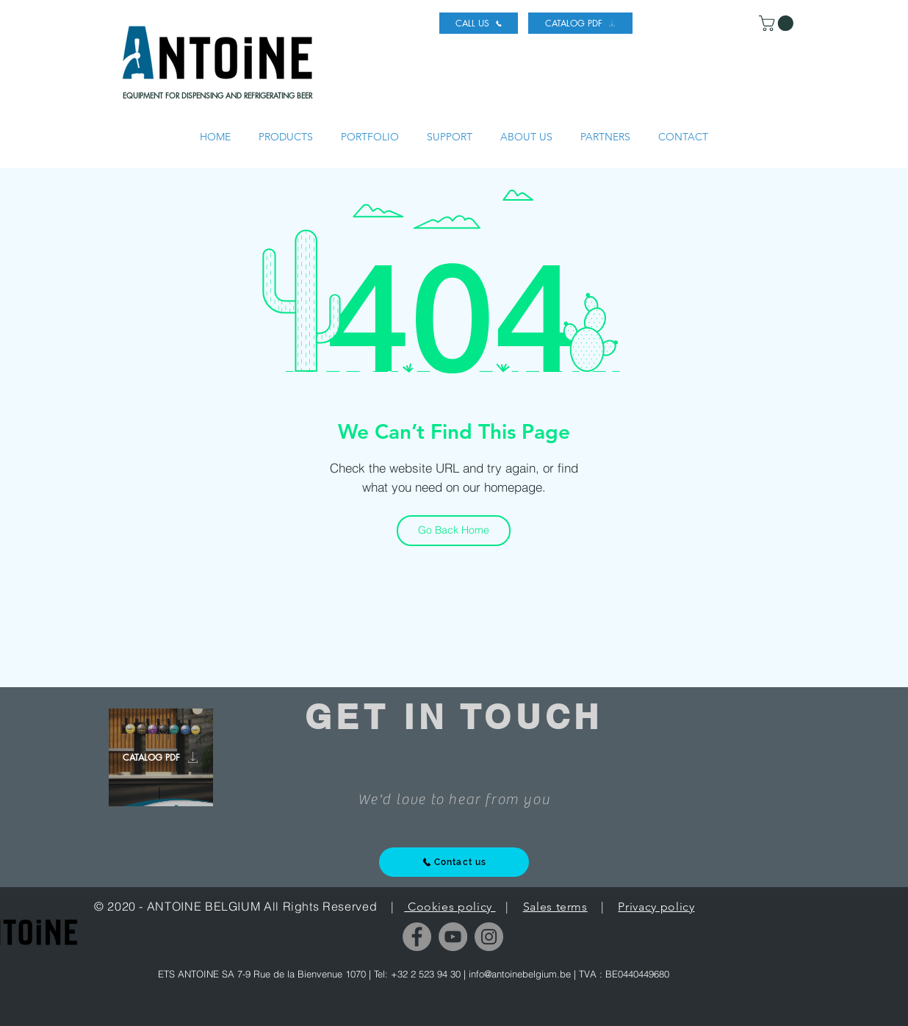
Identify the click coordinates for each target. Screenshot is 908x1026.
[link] (778, 23)
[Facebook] (417, 936)
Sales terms (555, 907)
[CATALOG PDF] (580, 23)
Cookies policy (449, 907)
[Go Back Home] (454, 530)
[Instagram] (489, 936)
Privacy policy (656, 907)
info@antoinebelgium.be (520, 974)
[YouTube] (453, 936)
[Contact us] (454, 862)
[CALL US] (478, 23)
